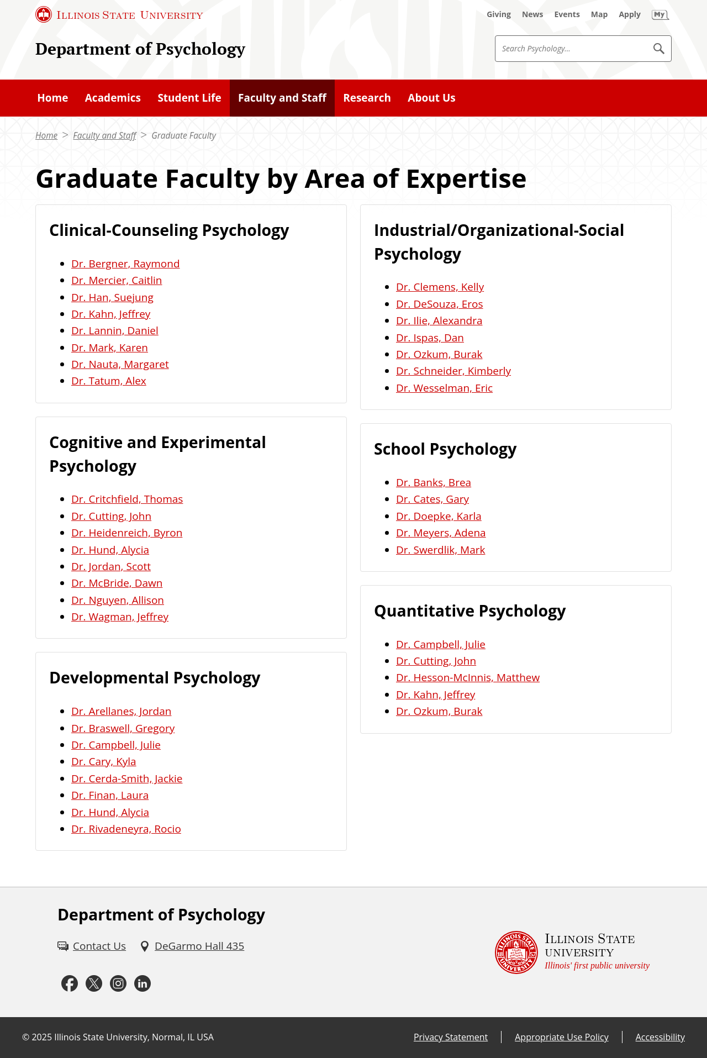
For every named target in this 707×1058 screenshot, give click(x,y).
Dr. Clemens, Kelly (440, 287)
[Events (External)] (567, 14)
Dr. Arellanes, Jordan (121, 711)
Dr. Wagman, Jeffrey (119, 616)
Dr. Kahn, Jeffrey (110, 314)
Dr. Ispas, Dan (430, 337)
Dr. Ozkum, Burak (439, 354)
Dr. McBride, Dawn (116, 583)
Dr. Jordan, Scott (111, 566)
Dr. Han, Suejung (112, 297)
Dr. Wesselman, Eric (444, 388)
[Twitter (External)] (94, 984)
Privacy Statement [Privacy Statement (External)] (451, 1037)
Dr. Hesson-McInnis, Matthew (468, 677)
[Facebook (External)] (69, 984)
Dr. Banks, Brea (433, 482)
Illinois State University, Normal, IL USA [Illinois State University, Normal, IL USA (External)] (134, 1037)
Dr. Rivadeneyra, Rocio (126, 829)
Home (46, 135)
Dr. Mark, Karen (109, 347)
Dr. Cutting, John (111, 516)
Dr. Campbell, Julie (116, 745)
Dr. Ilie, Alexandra (439, 320)
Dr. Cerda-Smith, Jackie (126, 778)
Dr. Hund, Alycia (110, 550)
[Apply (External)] (629, 14)
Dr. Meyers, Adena (441, 532)
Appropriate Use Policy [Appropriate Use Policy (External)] (561, 1037)
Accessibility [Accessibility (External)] (660, 1037)
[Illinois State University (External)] (119, 14)
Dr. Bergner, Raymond (125, 263)
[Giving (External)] (498, 14)
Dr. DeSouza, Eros (439, 304)
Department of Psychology (140, 48)
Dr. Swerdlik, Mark (441, 550)
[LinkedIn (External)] (142, 984)
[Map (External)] (599, 14)
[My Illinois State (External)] (661, 14)
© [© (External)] (25, 1037)
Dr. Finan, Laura (110, 795)
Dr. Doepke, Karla (439, 516)
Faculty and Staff (104, 135)
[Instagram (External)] (118, 984)
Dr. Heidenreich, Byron (126, 532)
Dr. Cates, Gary (432, 499)
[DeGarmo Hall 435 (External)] (191, 946)
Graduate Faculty (183, 135)
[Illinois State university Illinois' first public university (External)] (572, 952)
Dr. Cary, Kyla (103, 761)
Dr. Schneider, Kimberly (453, 371)
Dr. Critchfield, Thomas (127, 499)
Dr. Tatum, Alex (108, 380)
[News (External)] (533, 14)
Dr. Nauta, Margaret (120, 364)
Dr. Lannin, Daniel (115, 330)
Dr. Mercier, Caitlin (116, 280)
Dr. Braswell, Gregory (123, 728)
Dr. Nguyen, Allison (117, 600)
